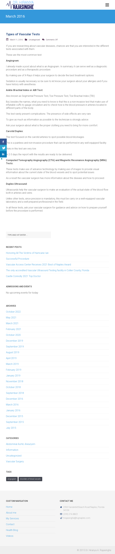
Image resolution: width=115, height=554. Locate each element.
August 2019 (12, 352)
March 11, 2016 (16, 40)
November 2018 (14, 381)
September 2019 (15, 346)
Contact (10, 524)
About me (11, 512)
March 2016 (12, 404)
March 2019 (12, 364)
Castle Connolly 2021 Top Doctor (23, 276)
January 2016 (13, 410)
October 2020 (13, 335)
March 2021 (12, 323)
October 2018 (13, 387)
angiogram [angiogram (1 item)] (12, 479)
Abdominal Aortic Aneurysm (20, 444)
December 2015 (14, 416)
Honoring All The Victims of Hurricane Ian (27, 253)
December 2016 (14, 398)
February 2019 (13, 369)
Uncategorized (34, 40)
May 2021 (11, 317)
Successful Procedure (17, 258)
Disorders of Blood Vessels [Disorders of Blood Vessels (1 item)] (30, 479)
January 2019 (13, 375)
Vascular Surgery (15, 461)
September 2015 (15, 422)
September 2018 (15, 393)
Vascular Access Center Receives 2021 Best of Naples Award (38, 264)
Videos (9, 536)
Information (12, 449)
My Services (12, 518)
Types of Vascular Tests (23, 34)
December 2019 (14, 340)
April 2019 (11, 358)
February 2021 (13, 329)
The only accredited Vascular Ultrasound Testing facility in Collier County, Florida (47, 270)
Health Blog (12, 530)
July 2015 (11, 427)
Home (9, 506)
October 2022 (13, 311)
